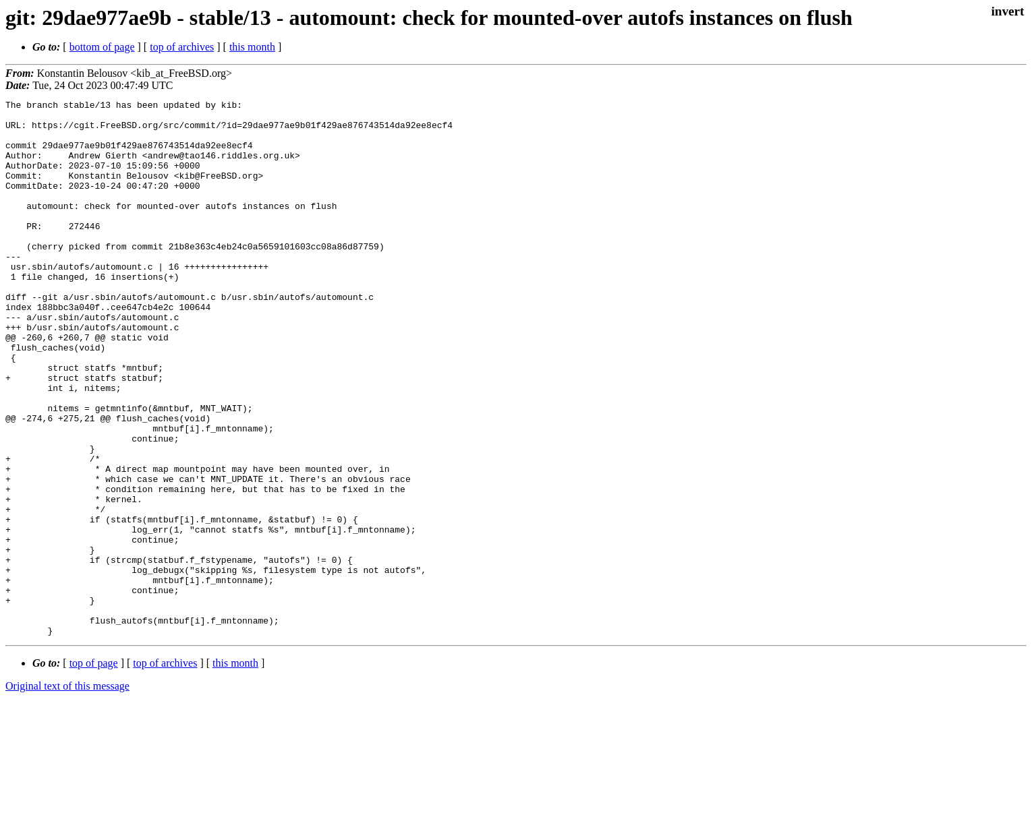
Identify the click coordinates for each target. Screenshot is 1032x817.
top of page (93, 770)
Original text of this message (67, 793)
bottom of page (102, 47)
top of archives (182, 47)
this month (252, 47)
